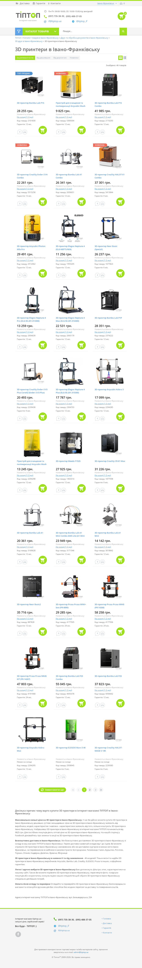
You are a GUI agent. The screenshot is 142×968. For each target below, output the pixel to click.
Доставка (107, 923)
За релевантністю (25, 57)
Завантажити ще (54, 789)
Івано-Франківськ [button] (105, 3)
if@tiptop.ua (64, 930)
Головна (107, 918)
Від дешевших (43, 57)
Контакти (107, 932)
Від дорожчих (60, 57)
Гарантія (107, 928)
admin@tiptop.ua (81, 952)
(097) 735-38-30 (66, 919)
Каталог (37, 31)
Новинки (74, 57)
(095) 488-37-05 (84, 919)
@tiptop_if (81, 21)
